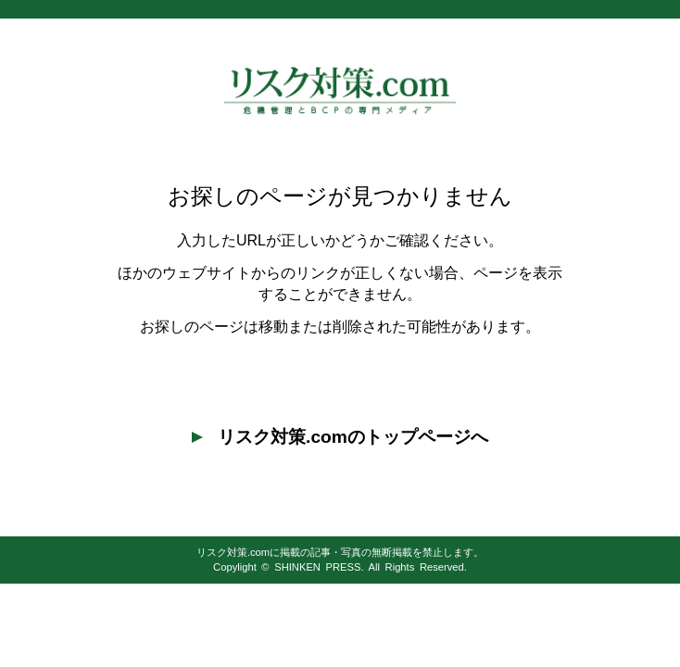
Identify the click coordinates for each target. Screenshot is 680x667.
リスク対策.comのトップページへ (340, 437)
